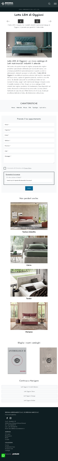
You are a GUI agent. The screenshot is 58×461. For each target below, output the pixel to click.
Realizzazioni (8, 436)
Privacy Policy (27, 168)
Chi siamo (7, 434)
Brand (6, 438)
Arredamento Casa (28, 9)
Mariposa (29, 332)
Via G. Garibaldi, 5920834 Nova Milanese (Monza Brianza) (15, 422)
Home (20, 9)
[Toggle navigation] (55, 4)
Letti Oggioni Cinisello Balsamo (29, 387)
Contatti (7, 439)
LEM (38, 9)
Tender (29, 299)
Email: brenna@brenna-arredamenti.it (14, 428)
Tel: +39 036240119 (10, 425)
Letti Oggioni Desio (29, 391)
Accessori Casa (9, 448)
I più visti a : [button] (43, 107)
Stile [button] (30, 107)
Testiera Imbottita (29, 232)
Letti (35, 9)
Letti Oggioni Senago (29, 396)
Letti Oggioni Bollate (29, 400)
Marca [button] (13, 107)
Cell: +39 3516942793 (11, 427)
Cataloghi (7, 450)
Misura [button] (25, 107)
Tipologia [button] (35, 107)
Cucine (7, 445)
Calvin (29, 265)
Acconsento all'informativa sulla (19, 168)
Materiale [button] (19, 107)
